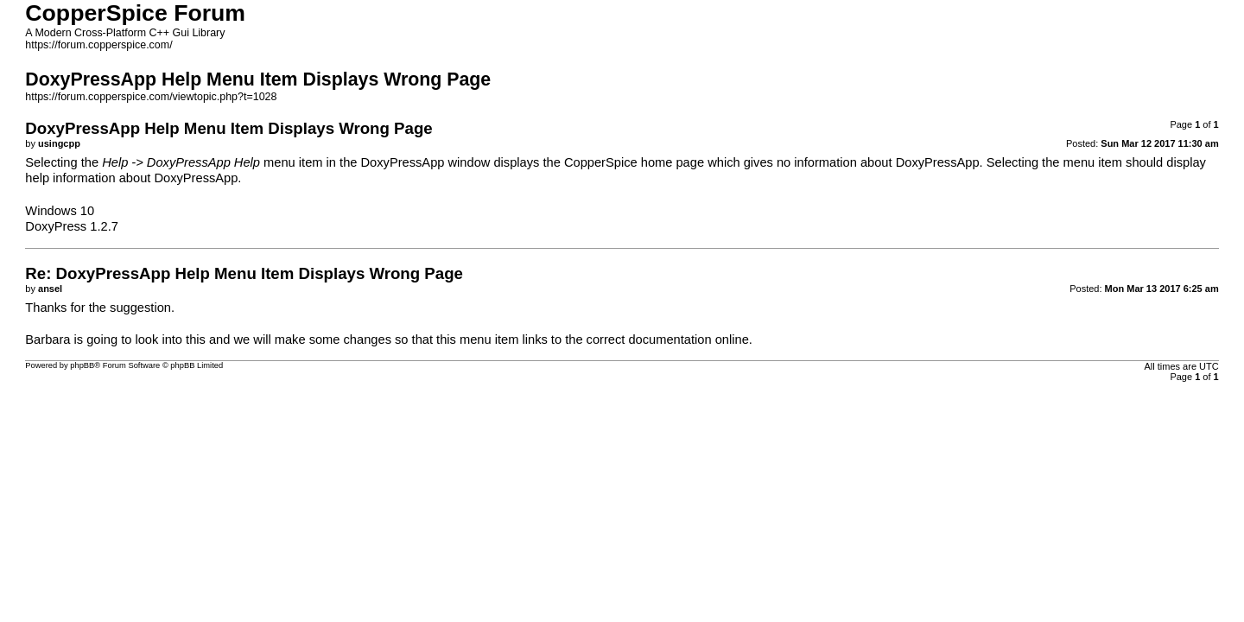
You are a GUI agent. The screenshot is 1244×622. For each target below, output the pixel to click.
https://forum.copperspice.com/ (98, 45)
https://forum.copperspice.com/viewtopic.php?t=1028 (150, 97)
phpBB (82, 365)
